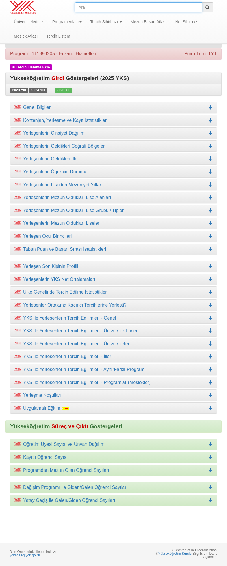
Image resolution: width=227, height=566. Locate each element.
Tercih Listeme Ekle (31, 67)
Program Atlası (67, 21)
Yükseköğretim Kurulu (174, 554)
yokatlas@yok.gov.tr (25, 555)
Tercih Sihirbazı (106, 21)
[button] (113, 120)
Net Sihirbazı (186, 21)
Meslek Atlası (26, 36)
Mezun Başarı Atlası (149, 21)
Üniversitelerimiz (29, 21)
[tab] (113, 107)
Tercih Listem (58, 36)
